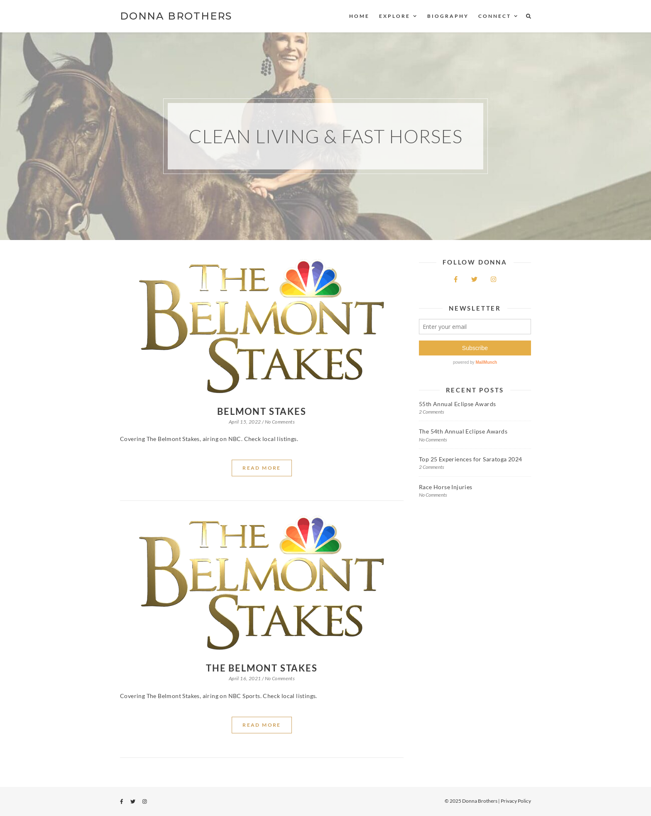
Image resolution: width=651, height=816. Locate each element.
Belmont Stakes (261, 411)
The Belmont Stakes (261, 668)
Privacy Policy (516, 801)
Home (359, 16)
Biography (448, 16)
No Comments (280, 422)
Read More (261, 468)
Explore (394, 16)
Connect (494, 16)
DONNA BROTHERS (176, 16)
